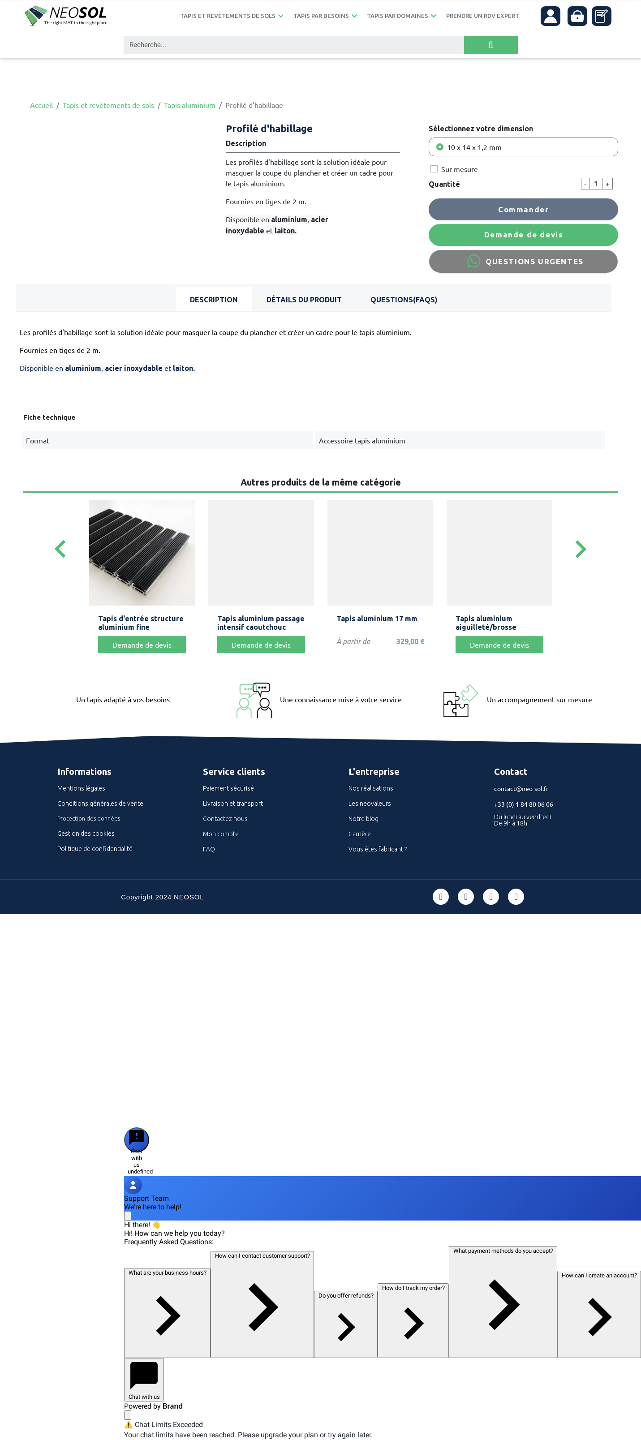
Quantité (444, 184)
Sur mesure (459, 168)
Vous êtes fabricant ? (377, 849)
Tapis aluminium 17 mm (376, 619)
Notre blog (363, 818)
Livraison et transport (233, 803)
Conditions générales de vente (100, 803)
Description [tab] (214, 300)
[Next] (580, 549)
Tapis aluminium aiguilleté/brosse (486, 623)
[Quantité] (595, 183)
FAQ (209, 849)
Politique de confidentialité (95, 848)
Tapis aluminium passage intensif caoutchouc (261, 623)
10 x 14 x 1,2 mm (474, 146)
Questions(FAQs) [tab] (404, 300)
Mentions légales (81, 788)
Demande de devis (523, 234)
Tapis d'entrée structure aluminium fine (141, 623)
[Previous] (60, 549)
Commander (523, 209)
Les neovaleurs (369, 803)
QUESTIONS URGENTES (523, 261)
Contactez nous (225, 818)
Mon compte (221, 834)
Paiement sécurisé (228, 788)
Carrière (359, 834)
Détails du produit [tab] (304, 300)
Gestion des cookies (86, 833)
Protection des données (88, 818)
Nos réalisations (370, 788)
